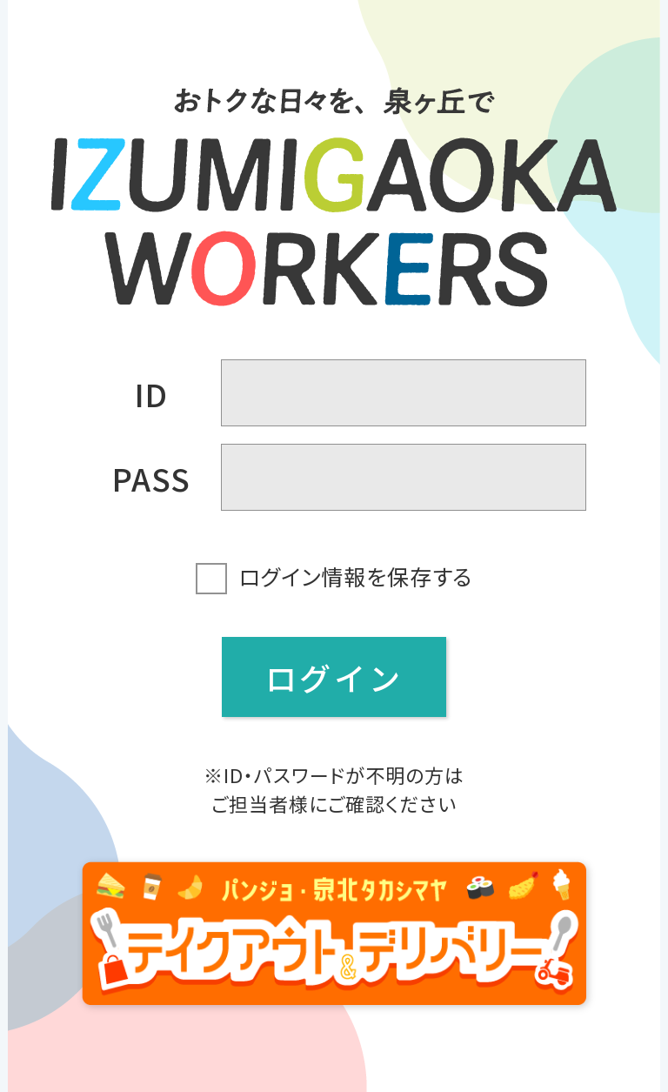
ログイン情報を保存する (355, 576)
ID (151, 393)
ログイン (334, 677)
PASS (151, 477)
